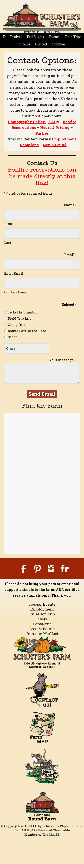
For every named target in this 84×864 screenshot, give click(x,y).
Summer (58, 44)
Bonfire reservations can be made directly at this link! (42, 176)
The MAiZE (51, 834)
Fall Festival (12, 37)
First (8, 223)
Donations (29, 144)
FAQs (42, 619)
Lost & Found (55, 144)
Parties (42, 133)
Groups (24, 44)
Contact (41, 44)
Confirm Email (15, 292)
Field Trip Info (19, 318)
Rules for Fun (42, 614)
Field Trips (73, 37)
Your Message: (62, 360)
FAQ (52, 121)
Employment (64, 139)
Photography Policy (27, 121)
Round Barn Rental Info (27, 331)
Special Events (42, 604)
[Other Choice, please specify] (26, 348)
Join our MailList (42, 633)
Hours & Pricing (55, 127)
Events (54, 37)
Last (7, 242)
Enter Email (13, 273)
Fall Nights (35, 37)
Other (12, 337)
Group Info (16, 324)
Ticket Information (23, 312)
